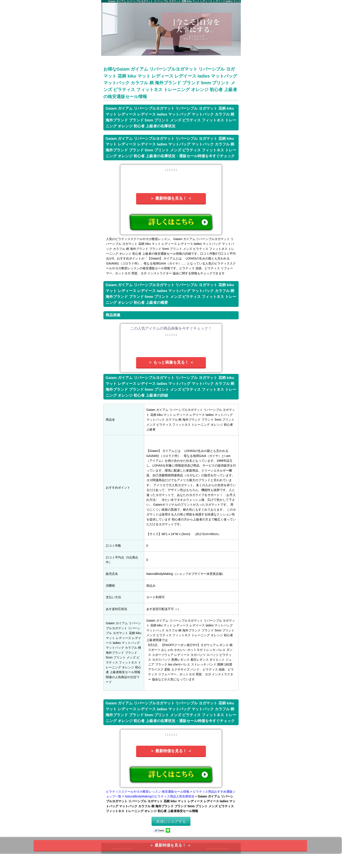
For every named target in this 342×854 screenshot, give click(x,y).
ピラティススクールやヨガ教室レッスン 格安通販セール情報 (147, 791)
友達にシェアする (171, 821)
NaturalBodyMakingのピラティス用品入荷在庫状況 (159, 796)
